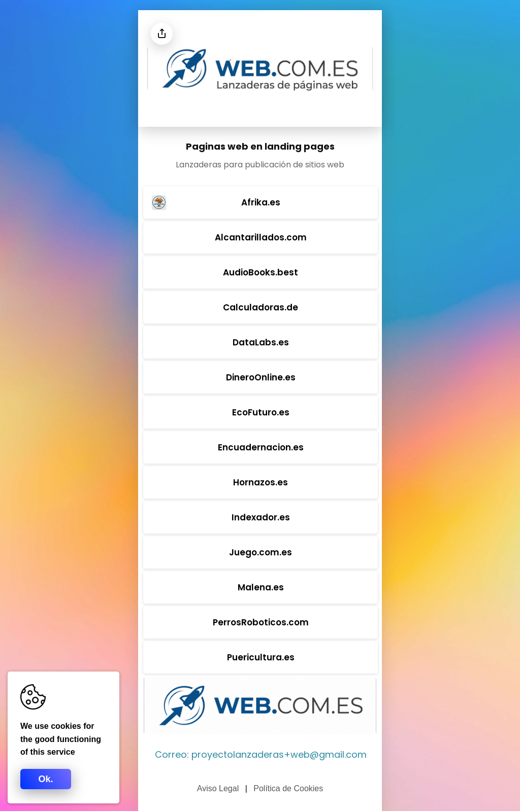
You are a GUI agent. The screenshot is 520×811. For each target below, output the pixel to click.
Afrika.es (214, 202)
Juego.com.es (260, 552)
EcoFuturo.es (260, 412)
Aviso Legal (218, 788)
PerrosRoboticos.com (261, 622)
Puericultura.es (261, 657)
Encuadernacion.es (261, 447)
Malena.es (261, 587)
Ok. (45, 779)
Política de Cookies (288, 788)
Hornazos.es (260, 482)
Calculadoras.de (260, 307)
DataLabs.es (261, 342)
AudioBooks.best (260, 272)
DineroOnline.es (261, 377)
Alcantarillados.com (261, 237)
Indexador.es (261, 517)
